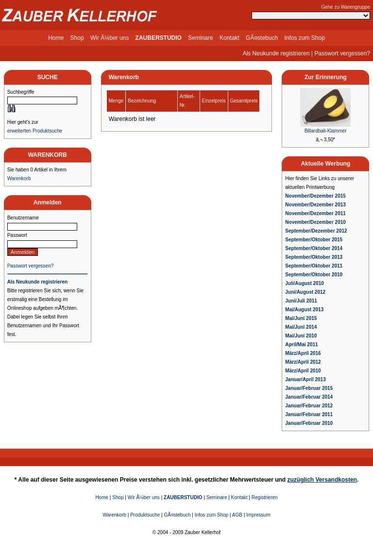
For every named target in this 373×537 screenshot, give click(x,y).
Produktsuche (145, 515)
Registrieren (265, 497)
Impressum (258, 515)
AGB (237, 515)
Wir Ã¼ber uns (109, 37)
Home (56, 37)
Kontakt (229, 37)
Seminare (200, 37)
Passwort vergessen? (342, 53)
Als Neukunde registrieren (275, 53)
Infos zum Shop (304, 37)
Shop (77, 37)
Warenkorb (19, 178)
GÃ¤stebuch (262, 37)
